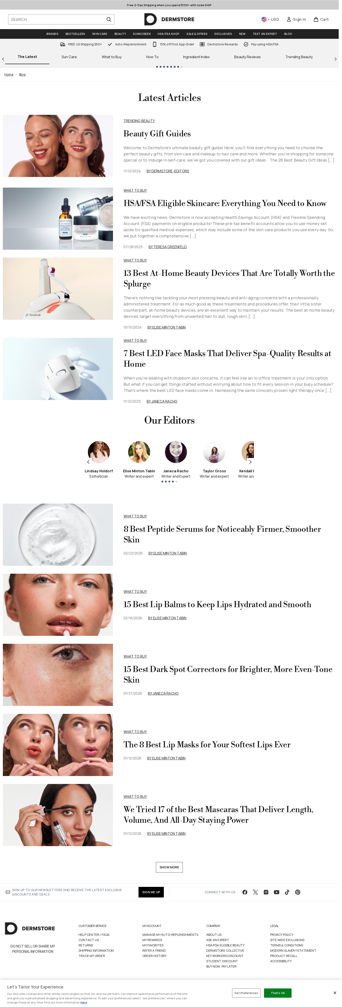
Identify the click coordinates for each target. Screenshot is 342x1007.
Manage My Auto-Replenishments (170, 935)
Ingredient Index (196, 56)
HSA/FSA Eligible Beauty (225, 945)
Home (8, 74)
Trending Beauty (299, 56)
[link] (296, 19)
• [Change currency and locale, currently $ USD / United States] (270, 19)
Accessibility (281, 961)
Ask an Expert (217, 940)
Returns (86, 945)
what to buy (135, 516)
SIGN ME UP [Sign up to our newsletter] (151, 892)
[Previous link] (3, 58)
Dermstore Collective (225, 950)
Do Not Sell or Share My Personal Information (33, 949)
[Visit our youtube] (276, 892)
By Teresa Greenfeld (168, 246)
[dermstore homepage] (169, 19)
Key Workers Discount (225, 956)
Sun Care (69, 56)
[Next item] (250, 461)
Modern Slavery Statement (293, 950)
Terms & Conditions (286, 945)
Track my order (92, 956)
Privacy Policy (281, 935)
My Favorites (152, 945)
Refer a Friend (154, 950)
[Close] (335, 993)
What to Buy (112, 56)
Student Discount (222, 961)
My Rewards (152, 940)
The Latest (27, 56)
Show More (169, 867)
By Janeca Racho (162, 401)
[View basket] (321, 19)
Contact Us (89, 940)
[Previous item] (88, 461)
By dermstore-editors (168, 171)
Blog (22, 74)
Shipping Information (96, 950)
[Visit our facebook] (245, 892)
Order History (154, 956)
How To (152, 56)
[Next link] (336, 58)
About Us (214, 935)
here (83, 1002)
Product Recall (283, 956)
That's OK (278, 993)
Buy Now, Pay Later (221, 966)
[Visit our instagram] (266, 892)
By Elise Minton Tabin (167, 327)
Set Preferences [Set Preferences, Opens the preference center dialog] (246, 993)
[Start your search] (61, 19)
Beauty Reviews (247, 56)
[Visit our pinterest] (297, 892)
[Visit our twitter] (255, 892)
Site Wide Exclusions (287, 940)
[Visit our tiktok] (287, 892)
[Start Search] (108, 19)
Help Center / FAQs (94, 935)
